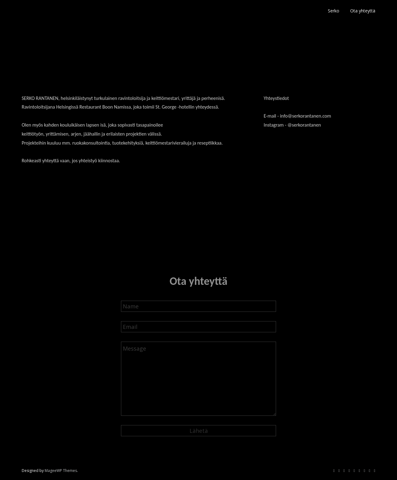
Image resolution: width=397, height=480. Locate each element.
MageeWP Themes (61, 470)
